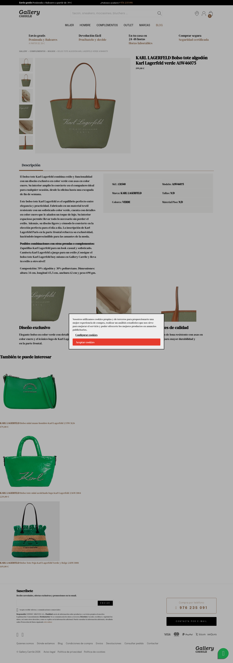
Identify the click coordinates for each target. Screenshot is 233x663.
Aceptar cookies (85, 342)
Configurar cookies (86, 335)
